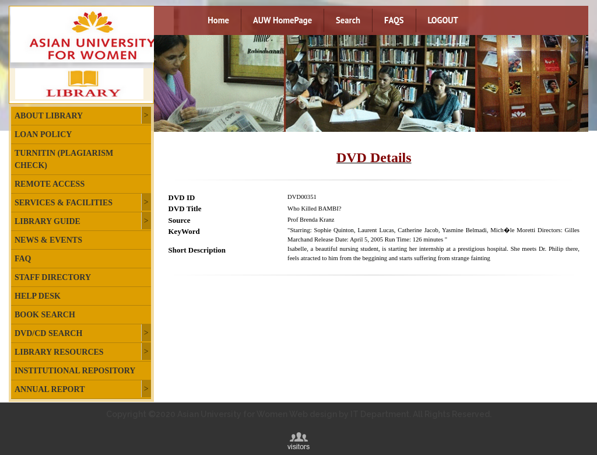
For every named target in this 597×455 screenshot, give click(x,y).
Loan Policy (43, 134)
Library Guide (47, 221)
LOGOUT (443, 20)
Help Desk (38, 296)
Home (218, 20)
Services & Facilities (64, 202)
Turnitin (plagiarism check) (64, 159)
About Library (49, 115)
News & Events (48, 240)
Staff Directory (53, 277)
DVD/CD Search (48, 333)
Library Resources (59, 352)
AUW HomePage (282, 20)
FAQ (23, 258)
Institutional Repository (75, 370)
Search (348, 20)
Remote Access (50, 184)
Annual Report (50, 389)
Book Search (45, 314)
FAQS (393, 20)
